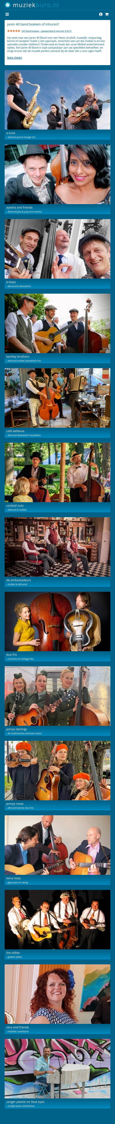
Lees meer (14, 57)
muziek (36, 5)
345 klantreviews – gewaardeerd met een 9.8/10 (46, 31)
